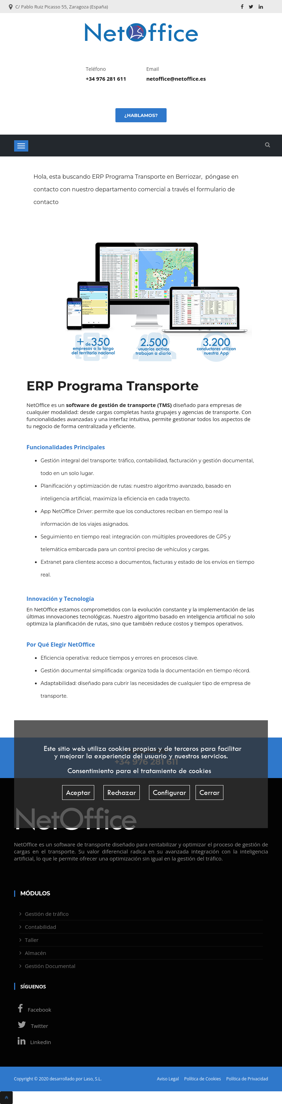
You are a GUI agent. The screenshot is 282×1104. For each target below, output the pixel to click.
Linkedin (32, 1042)
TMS (164, 404)
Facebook (33, 1009)
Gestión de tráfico (47, 913)
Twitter (31, 1025)
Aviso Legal (168, 1079)
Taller (32, 939)
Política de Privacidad (247, 1079)
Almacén (35, 952)
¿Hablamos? (141, 115)
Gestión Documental (50, 965)
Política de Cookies (202, 1079)
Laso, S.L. (93, 1079)
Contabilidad (40, 926)
